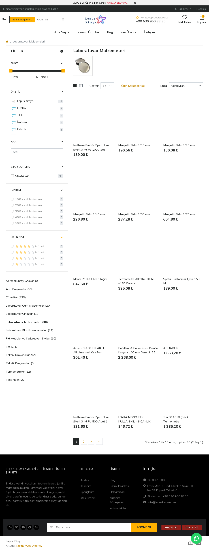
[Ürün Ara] (47, 19)
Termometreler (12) (18, 371)
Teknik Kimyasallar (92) (21, 355)
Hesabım (85, 486)
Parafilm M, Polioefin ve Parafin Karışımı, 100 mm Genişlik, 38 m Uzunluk (138, 350)
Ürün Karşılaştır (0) (133, 85)
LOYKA (18, 108)
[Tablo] (75, 85)
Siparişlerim (87, 492)
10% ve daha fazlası (28, 199)
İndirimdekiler (118, 508)
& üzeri (29, 246)
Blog (112, 480)
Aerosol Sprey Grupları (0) (22, 281)
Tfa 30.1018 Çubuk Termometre (176, 419)
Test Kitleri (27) (16, 379)
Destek (84, 480)
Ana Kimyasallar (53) (19, 289)
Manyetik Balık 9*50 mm (134, 214)
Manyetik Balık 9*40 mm (89, 214)
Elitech (18, 129)
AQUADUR (170, 348)
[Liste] (81, 85)
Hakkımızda (117, 492)
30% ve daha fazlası (28, 211)
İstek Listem (87, 498)
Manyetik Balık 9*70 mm (179, 214)
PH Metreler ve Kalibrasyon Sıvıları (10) (31, 338)
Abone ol (144, 527)
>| (99, 441)
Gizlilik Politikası (119, 486)
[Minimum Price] (22, 77)
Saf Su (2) (12, 347)
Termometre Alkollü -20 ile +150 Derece (136, 281)
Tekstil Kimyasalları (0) (20, 363)
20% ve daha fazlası (28, 205)
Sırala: (163, 85)
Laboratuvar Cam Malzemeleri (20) (28, 305)
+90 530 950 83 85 (151, 21)
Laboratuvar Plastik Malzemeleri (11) (29, 330)
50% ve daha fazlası (28, 223)
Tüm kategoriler (21, 19)
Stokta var (22, 176)
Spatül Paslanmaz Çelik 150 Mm (181, 281)
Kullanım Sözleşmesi (117, 500)
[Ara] (37, 151)
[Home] (7, 41)
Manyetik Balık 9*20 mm (179, 145)
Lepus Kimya (22, 101)
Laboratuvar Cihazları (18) (22, 313)
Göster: (94, 85)
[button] (135, 3)
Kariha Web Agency (29, 545)
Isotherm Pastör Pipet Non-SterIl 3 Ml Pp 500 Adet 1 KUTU (91, 419)
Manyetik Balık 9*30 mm (134, 145)
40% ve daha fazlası (28, 217)
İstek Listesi (184, 19)
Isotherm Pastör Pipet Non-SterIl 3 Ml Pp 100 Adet (91, 147)
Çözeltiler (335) (16, 297)
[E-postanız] (93, 527)
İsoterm (19, 122)
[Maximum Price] (51, 77)
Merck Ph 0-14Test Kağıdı (90, 279)
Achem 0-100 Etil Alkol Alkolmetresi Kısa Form (88, 350)
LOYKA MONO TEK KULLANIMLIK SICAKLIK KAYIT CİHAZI (134, 419)
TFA (17, 115)
